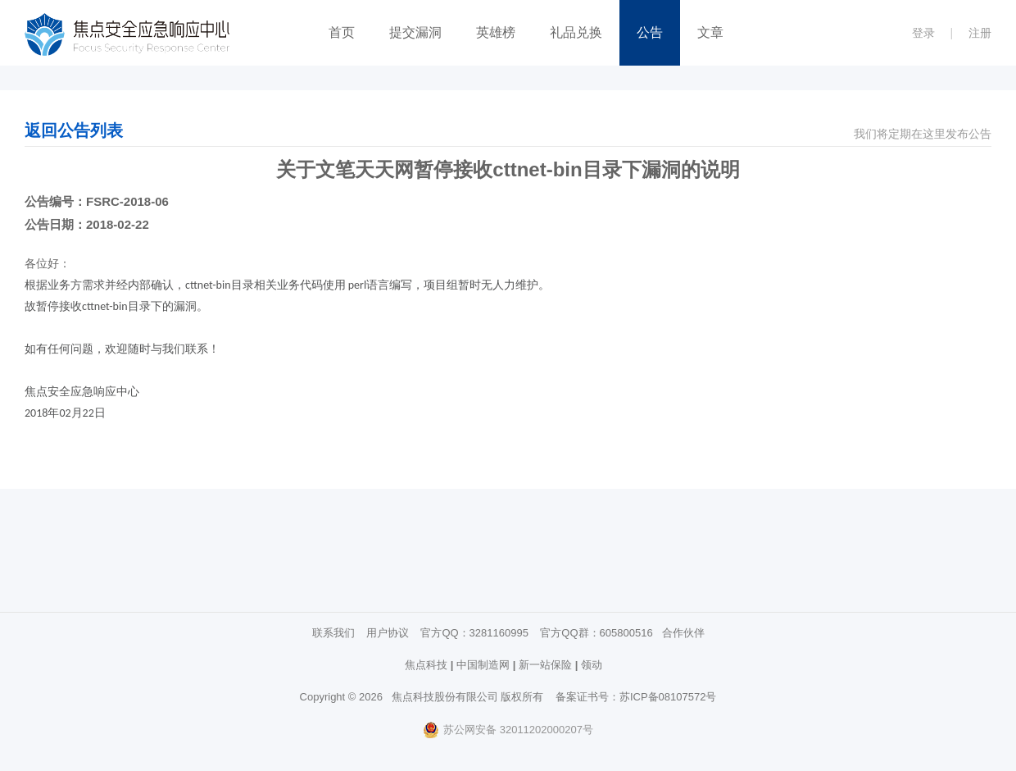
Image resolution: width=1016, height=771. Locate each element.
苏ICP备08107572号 (668, 697)
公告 (650, 32)
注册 (979, 32)
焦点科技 (426, 665)
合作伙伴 (683, 633)
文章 (710, 32)
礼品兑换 (576, 32)
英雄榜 (495, 32)
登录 (923, 32)
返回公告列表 (74, 130)
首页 (342, 32)
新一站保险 (545, 665)
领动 (591, 665)
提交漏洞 (415, 32)
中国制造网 (483, 665)
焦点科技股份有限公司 (445, 697)
